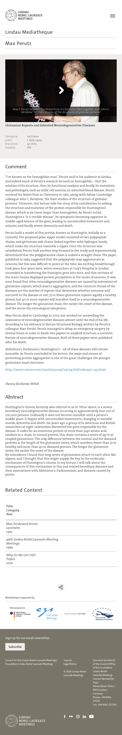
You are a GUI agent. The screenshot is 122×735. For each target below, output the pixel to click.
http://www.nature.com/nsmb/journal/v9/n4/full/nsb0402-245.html (55, 370)
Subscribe (15, 647)
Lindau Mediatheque (29, 32)
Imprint (68, 660)
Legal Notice (70, 664)
